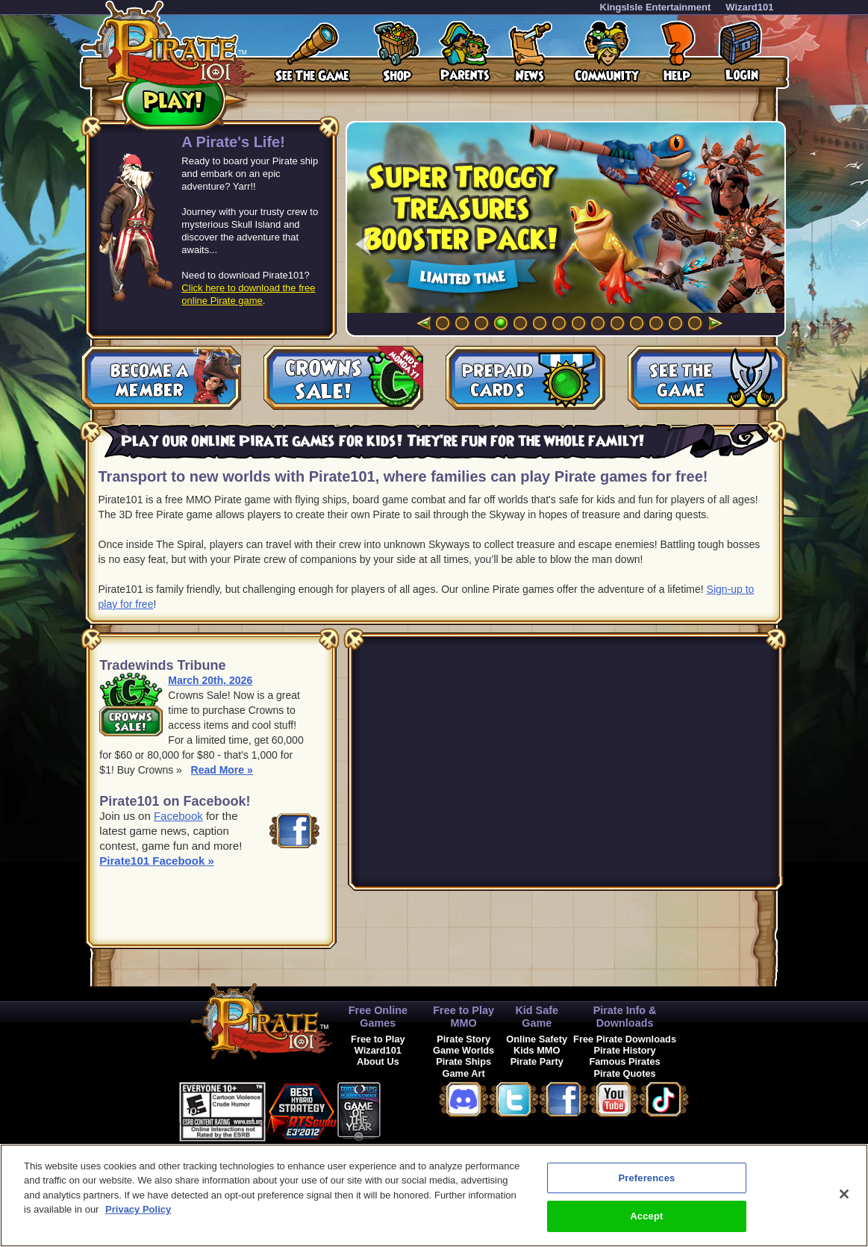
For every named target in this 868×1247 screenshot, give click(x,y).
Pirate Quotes (624, 1073)
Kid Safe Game (536, 1016)
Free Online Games (378, 1016)
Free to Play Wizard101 (378, 1044)
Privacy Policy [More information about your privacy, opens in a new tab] (138, 1209)
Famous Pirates (624, 1061)
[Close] (844, 1194)
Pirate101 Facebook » (156, 860)
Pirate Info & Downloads (625, 1016)
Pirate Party (537, 1061)
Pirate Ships (463, 1061)
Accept (646, 1216)
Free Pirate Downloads (624, 1039)
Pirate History (624, 1050)
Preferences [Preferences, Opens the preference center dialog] (646, 1178)
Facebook (178, 815)
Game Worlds (463, 1050)
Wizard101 (749, 7)
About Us (378, 1061)
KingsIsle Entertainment (655, 7)
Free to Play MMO (463, 1016)
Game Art (464, 1073)
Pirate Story (463, 1039)
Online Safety (536, 1039)
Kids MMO (537, 1050)
